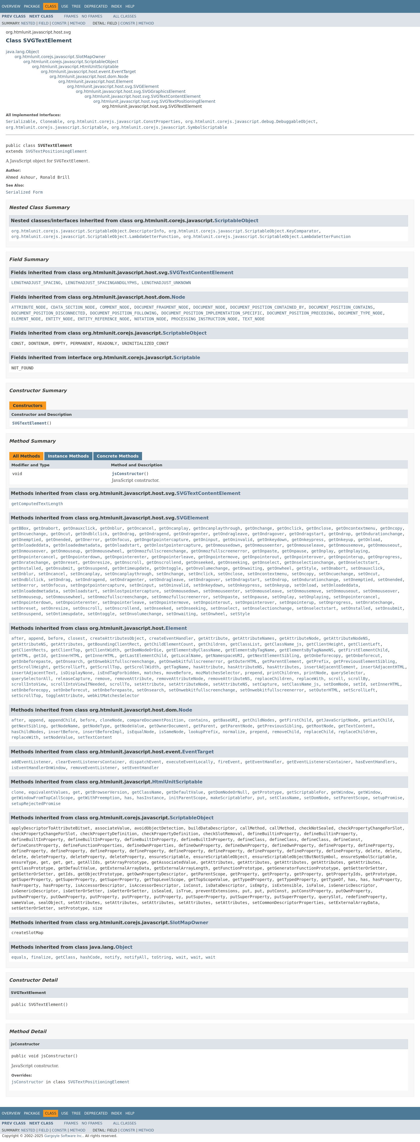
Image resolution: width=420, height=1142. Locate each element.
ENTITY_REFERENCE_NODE (104, 319)
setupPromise (387, 797)
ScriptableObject (236, 220)
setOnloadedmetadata (34, 591)
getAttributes (67, 644)
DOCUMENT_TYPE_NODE (360, 313)
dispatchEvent (146, 761)
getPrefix (317, 661)
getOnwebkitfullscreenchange (121, 661)
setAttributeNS (230, 684)
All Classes (124, 16)
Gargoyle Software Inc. (63, 1136)
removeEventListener (93, 767)
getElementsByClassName (193, 650)
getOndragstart (306, 533)
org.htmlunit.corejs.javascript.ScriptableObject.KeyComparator (243, 231)
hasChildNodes (27, 731)
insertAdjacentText (33, 672)
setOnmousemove (304, 591)
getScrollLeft (69, 667)
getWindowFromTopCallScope (42, 797)
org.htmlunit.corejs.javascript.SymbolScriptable (169, 127)
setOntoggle (101, 613)
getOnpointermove (218, 557)
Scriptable (186, 357)
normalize (234, 731)
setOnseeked (157, 608)
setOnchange (169, 573)
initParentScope (187, 797)
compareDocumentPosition (155, 720)
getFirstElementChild (363, 650)
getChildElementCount (168, 644)
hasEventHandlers (375, 761)
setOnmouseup (26, 597)
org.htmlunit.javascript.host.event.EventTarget (88, 71)
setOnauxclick (367, 568)
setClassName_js (300, 684)
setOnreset (23, 608)
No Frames (92, 16)
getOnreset (65, 562)
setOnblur (22, 573)
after (17, 638)
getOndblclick (91, 533)
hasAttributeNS (245, 667)
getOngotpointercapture (161, 539)
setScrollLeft (359, 690)
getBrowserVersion (106, 792)
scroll (335, 678)
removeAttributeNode (179, 678)
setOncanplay (85, 573)
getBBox (20, 528)
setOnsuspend (26, 613)
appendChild (61, 720)
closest (76, 638)
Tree (76, 6)
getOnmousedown (223, 545)
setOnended (390, 579)
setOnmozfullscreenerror (179, 597)
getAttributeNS (28, 644)
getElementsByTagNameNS (306, 650)
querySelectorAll (31, 678)
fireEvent (229, 761)
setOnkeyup (277, 585)
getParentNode (236, 726)
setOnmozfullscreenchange (117, 597)
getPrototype (267, 792)
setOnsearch (150, 690)
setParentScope (350, 797)
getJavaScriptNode (337, 720)
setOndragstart (242, 579)
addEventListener (31, 761)
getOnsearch (69, 661)
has (128, 797)
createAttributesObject (117, 638)
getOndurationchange (379, 533)
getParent (204, 726)
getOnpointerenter (125, 557)
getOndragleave (230, 533)
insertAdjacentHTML (382, 667)
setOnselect (224, 608)
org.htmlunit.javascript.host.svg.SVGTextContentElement (143, 96)
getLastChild (377, 720)
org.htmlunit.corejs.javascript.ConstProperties (124, 121)
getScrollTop (105, 667)
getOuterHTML (242, 661)
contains (198, 720)
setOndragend (90, 579)
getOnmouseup (65, 551)
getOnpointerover (304, 557)
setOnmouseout (342, 591)
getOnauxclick (79, 528)
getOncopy (391, 528)
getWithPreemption (99, 797)
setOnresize (54, 608)
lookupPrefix (203, 731)
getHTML (20, 655)
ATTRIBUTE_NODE (28, 307)
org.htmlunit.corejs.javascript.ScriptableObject (70, 61)
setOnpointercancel (355, 597)
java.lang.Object (22, 51)
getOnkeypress (308, 539)
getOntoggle (167, 568)
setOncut (368, 573)
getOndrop (339, 533)
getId (40, 655)
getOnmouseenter (263, 545)
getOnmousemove (345, 545)
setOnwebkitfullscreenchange (202, 690)
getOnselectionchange (309, 562)
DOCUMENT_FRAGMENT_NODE (161, 307)
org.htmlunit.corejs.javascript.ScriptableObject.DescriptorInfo (87, 231)
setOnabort (333, 568)
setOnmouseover (380, 591)
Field (43, 23)
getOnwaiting (247, 568)
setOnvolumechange (140, 613)
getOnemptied (26, 539)
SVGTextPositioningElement (56, 151)
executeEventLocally (189, 761)
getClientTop (65, 650)
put (261, 797)
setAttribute (149, 684)
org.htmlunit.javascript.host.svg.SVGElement (113, 86)
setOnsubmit (388, 608)
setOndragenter (127, 579)
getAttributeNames (253, 638)
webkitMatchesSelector (113, 695)
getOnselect (265, 562)
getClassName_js (283, 644)
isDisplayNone (77, 672)
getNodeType (96, 726)
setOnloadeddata (339, 585)
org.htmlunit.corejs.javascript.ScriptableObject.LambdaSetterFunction (267, 236)
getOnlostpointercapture (172, 545)
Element (176, 628)
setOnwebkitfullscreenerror (272, 690)
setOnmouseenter (221, 591)
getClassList (245, 644)
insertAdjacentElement (330, 667)
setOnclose (230, 573)
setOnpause (254, 597)
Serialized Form (24, 192)
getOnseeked (199, 562)
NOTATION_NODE (150, 319)
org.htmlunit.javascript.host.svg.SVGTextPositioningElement (154, 101)
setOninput (142, 585)
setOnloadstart (80, 591)
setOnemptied (358, 579)
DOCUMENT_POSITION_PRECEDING (300, 313)
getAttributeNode (299, 638)
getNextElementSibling (273, 655)
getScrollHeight (29, 667)
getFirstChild (295, 720)
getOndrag (123, 533)
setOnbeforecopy (29, 690)
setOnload (305, 585)
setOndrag (59, 579)
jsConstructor (128, 473)
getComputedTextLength (37, 503)
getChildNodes (258, 720)
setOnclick (200, 573)
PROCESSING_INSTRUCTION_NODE (204, 319)
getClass (65, 957)
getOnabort (46, 528)
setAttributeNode (188, 684)
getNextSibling (28, 726)
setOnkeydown (208, 585)
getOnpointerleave (172, 557)
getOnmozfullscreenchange (156, 551)
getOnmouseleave (305, 545)
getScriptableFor (306, 792)
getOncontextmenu (355, 528)
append (36, 638)
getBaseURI (225, 720)
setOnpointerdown (31, 602)
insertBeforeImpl (102, 731)
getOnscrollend (164, 562)
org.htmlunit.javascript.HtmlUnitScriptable (75, 66)
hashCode (90, 957)
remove (102, 678)
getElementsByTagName (249, 650)
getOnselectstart (358, 562)
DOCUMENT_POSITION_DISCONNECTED (48, 313)
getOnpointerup (345, 557)
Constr (59, 23)
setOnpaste (225, 597)
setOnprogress (335, 602)
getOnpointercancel (33, 557)
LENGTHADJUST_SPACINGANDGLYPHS (100, 282)
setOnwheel (213, 613)
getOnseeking (232, 562)
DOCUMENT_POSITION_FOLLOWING (123, 313)
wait (181, 957)
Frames (71, 16)
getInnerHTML (65, 655)
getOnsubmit (59, 568)
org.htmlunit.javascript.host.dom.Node (89, 76)
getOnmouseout (384, 545)
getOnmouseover (28, 551)
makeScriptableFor (231, 797)
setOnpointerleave (123, 602)
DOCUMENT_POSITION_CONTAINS (341, 307)
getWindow (342, 792)
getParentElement (282, 661)
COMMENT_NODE (114, 307)
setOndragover (204, 579)
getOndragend (154, 533)
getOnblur (111, 528)
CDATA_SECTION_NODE (73, 307)
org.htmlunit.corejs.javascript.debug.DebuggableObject (250, 121)
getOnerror (87, 539)
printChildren (283, 672)
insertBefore (63, 731)
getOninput (205, 539)
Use (64, 6)
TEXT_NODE (253, 319)
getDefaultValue (184, 792)
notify (112, 957)
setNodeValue (58, 737)
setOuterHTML (323, 690)
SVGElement (192, 518)
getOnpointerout (260, 557)
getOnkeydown (272, 539)
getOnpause (294, 551)
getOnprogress (384, 557)
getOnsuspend (92, 568)
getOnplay (322, 551)
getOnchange (258, 528)
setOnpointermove (168, 602)
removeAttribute (133, 678)
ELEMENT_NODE (26, 319)
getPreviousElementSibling (364, 661)
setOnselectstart (316, 608)
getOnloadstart (122, 545)
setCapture (264, 684)
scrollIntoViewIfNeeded (78, 684)
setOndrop (276, 579)
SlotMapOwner (189, 922)
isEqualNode (140, 731)
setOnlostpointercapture (130, 591)
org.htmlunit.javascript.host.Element (95, 81)
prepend (253, 672)
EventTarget (198, 752)
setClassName (284, 797)
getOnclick (289, 528)
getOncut (60, 533)
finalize (40, 957)
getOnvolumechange (207, 568)
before (55, 638)
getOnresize (96, 562)
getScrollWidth (142, 667)
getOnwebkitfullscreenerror (191, 661)
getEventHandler (263, 761)
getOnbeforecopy (322, 655)
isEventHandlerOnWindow (38, 767)
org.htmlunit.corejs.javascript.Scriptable (56, 127)
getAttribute (213, 638)
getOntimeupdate (130, 568)
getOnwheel (279, 568)
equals (18, 957)
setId (359, 684)
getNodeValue (129, 726)
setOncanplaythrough (128, 573)
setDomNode (336, 684)
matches (152, 672)
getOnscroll (128, 562)
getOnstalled (26, 568)
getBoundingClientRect (113, 644)
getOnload (369, 539)
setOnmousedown (181, 591)
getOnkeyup (340, 539)
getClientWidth (102, 650)
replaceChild (318, 731)
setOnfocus (53, 585)
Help (129, 6)
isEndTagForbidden (118, 672)
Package (32, 6)
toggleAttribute (64, 695)
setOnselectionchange (267, 608)
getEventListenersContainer (319, 761)
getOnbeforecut (363, 655)
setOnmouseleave (263, 591)
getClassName (146, 792)
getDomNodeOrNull (227, 792)
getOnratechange (29, 562)
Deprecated (96, 6)
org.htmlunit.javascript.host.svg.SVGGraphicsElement (131, 91)
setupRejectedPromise (36, 803)
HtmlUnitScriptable (177, 782)
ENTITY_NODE (59, 319)
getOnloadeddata (29, 545)
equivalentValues (48, 792)
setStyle (240, 613)
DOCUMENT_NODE (209, 307)
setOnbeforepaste (112, 690)
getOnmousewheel (103, 551)
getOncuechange (28, 533)
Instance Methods (68, 456)
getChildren (211, 644)
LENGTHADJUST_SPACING (36, 282)
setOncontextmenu (267, 573)
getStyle (306, 568)
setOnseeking (191, 608)
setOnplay (283, 597)
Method (77, 23)
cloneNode (111, 720)
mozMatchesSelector (218, 672)
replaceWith (310, 678)
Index (116, 6)
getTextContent (355, 726)
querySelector (347, 672)
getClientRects (28, 650)
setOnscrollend (122, 608)
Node (178, 297)
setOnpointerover (254, 602)
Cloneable (51, 121)
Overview (11, 6)
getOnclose (319, 528)
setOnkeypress (244, 585)
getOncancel (140, 528)
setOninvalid (173, 585)
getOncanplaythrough (216, 528)
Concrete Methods (118, 456)
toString (161, 957)
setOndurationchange (315, 579)
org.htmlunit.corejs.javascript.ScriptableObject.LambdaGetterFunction (94, 236)
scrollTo (119, 684)
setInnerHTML (385, 684)
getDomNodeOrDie (143, 650)
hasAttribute (208, 667)
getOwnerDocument (168, 726)
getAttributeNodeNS (346, 638)
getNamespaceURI (224, 655)
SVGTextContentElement (201, 272)
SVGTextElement (29, 423)
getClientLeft (364, 644)
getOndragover (268, 533)
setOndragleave (166, 579)
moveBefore (178, 672)
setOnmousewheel (64, 597)
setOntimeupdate (64, 613)
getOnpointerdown (80, 557)
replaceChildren (273, 678)
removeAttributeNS (229, 678)
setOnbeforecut (70, 690)
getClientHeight (325, 644)
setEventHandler (140, 767)
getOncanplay (173, 528)
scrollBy (358, 678)
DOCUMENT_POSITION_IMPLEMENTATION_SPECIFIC (211, 313)
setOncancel (52, 573)
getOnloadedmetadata (76, 545)
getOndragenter (191, 533)
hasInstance (150, 797)
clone (17, 792)
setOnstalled (355, 608)
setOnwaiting (181, 613)
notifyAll (136, 957)
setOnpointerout (211, 602)
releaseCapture (73, 678)
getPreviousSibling (279, 726)
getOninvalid (237, 539)
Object (124, 947)
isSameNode (171, 731)
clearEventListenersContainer (90, 761)
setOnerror (23, 585)
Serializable (20, 121)
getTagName (176, 667)
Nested (28, 23)
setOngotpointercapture (97, 585)
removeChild (285, 731)
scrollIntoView (28, 684)
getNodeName (64, 726)
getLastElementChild (143, 655)
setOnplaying (313, 597)
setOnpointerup (296, 602)
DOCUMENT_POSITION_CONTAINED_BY (267, 307)
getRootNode (320, 726)
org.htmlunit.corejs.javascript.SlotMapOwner (60, 56)
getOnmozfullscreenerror (219, 551)
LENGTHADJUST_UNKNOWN (166, 282)
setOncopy (303, 573)
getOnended (58, 539)
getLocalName (186, 655)
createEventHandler (171, 638)
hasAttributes (283, 667)
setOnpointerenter (76, 602)
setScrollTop (26, 695)
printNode (315, 672)
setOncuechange (336, 573)
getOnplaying (353, 551)
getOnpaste (264, 551)
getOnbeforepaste (31, 661)
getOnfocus (117, 539)
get (76, 792)
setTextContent (95, 737)
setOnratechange (374, 602)
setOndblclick (27, 579)
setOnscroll (86, 608)
